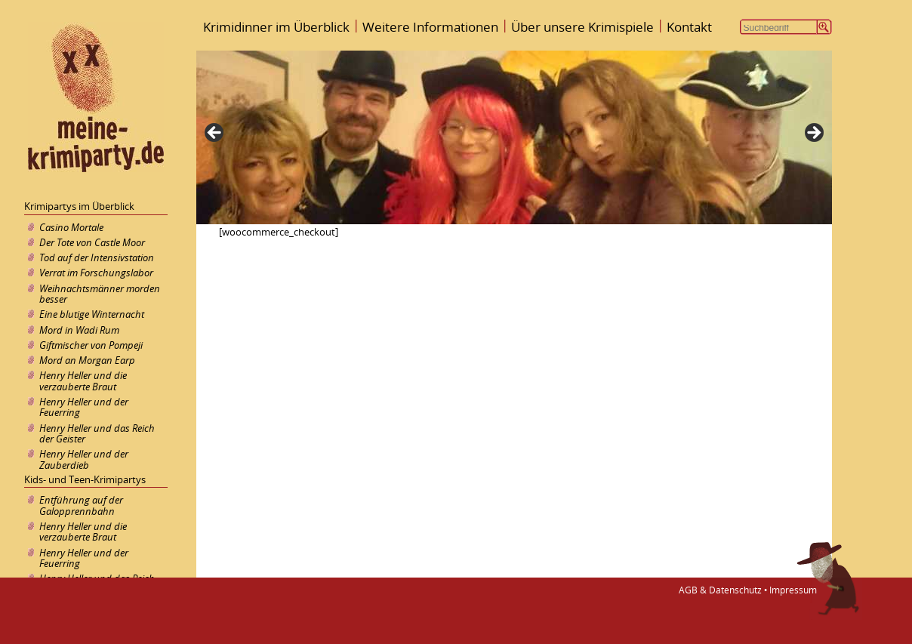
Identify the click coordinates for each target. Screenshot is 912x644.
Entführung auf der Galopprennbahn (81, 505)
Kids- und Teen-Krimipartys (85, 479)
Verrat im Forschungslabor (96, 272)
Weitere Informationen (430, 26)
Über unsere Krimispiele (582, 26)
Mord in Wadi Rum (79, 330)
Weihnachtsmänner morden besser (99, 294)
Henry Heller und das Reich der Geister (97, 433)
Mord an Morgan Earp (87, 360)
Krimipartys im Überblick (79, 206)
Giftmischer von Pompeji (91, 345)
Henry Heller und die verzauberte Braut (83, 380)
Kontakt (689, 26)
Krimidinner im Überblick (276, 26)
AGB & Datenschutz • (720, 590)
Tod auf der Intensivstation (96, 257)
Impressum (793, 590)
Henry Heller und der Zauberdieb (83, 459)
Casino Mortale (71, 227)
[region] (514, 137)
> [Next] (813, 133)
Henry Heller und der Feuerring (83, 407)
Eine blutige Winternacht (91, 314)
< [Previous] (215, 133)
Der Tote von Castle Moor (92, 242)
